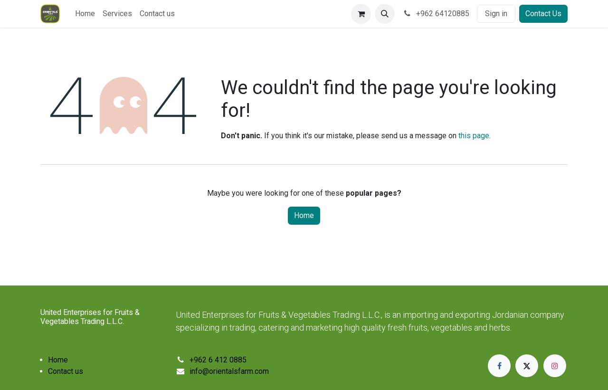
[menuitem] (85, 13)
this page (473, 135)
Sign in (496, 13)
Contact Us (543, 13)
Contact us (65, 371)
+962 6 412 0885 (218, 359)
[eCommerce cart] (361, 14)
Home (304, 215)
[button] (385, 14)
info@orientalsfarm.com (229, 371)
